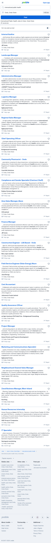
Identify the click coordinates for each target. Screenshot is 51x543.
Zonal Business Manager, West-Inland (16, 389)
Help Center (4, 528)
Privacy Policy (37, 533)
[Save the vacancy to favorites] (49, 35)
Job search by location (40, 467)
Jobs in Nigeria (37, 528)
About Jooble (5, 525)
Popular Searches (38, 525)
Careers (3, 531)
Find (25, 17)
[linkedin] (48, 517)
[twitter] (42, 517)
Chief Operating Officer (11, 139)
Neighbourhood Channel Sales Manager (17, 368)
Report (46, 49)
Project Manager (8, 326)
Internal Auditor (7, 34)
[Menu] (2, 2)
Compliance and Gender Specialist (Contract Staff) (22, 180)
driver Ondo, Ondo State (25, 474)
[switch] (48, 28)
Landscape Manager (9, 55)
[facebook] (32, 517)
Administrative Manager (11, 76)
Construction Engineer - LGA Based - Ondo (18, 243)
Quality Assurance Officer (12, 305)
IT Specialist (6, 430)
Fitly (34, 536)
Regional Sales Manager (11, 118)
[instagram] (37, 517)
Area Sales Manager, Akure (12, 201)
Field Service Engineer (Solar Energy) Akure (19, 264)
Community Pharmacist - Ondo (14, 159)
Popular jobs (36, 465)
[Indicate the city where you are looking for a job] (25, 12)
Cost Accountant (8, 284)
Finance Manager (8, 222)
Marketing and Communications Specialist (18, 347)
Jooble (12, 540)
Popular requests (8, 458)
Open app (46, 3)
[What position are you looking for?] (25, 7)
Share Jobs (21, 528)
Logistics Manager (9, 97)
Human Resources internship (13, 409)
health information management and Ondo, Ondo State (8, 502)
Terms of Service (38, 531)
